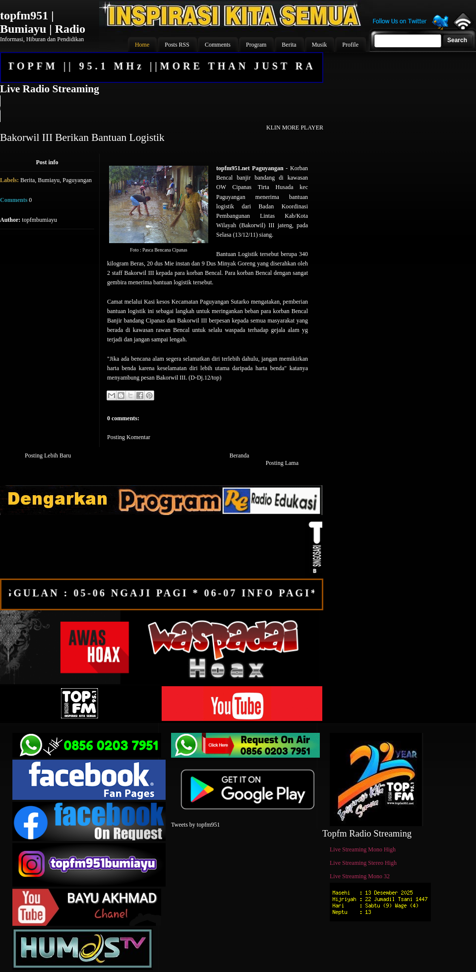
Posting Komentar (128, 437)
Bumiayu (49, 180)
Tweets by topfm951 (195, 824)
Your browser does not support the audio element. (161, 108)
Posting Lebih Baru (48, 455)
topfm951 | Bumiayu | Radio (42, 22)
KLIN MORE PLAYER (294, 127)
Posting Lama (282, 462)
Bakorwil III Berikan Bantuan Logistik (82, 137)
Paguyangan (77, 180)
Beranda (239, 455)
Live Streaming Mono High (363, 849)
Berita (27, 180)
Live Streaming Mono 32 (360, 876)
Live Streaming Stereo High (363, 862)
